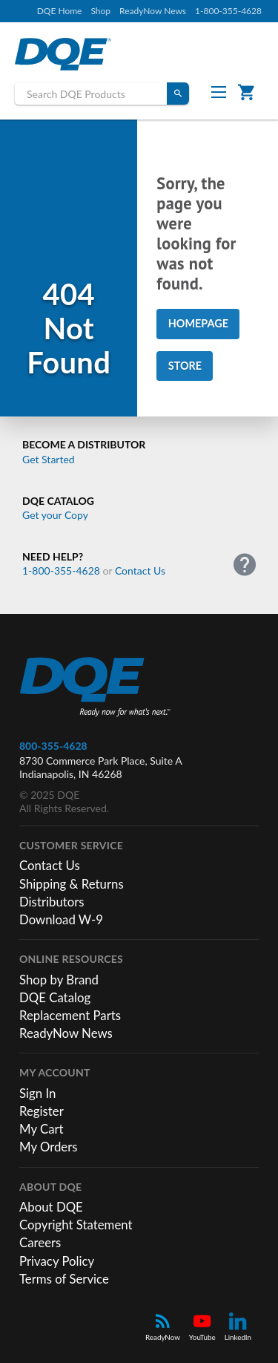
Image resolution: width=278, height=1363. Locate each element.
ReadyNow (162, 1326)
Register (41, 1111)
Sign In (37, 1093)
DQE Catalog (54, 997)
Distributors (52, 901)
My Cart (41, 1129)
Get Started (48, 459)
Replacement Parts (70, 1015)
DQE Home (59, 10)
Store (185, 365)
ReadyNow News (152, 10)
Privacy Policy (56, 1261)
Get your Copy (55, 515)
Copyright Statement (76, 1224)
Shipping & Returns (71, 884)
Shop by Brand (59, 979)
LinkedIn (238, 1326)
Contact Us (140, 570)
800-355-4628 (53, 745)
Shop (100, 10)
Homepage (198, 323)
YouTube (202, 1326)
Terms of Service (64, 1279)
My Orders (48, 1146)
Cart (249, 91)
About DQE (51, 1207)
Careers (40, 1242)
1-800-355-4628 (228, 10)
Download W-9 (61, 919)
